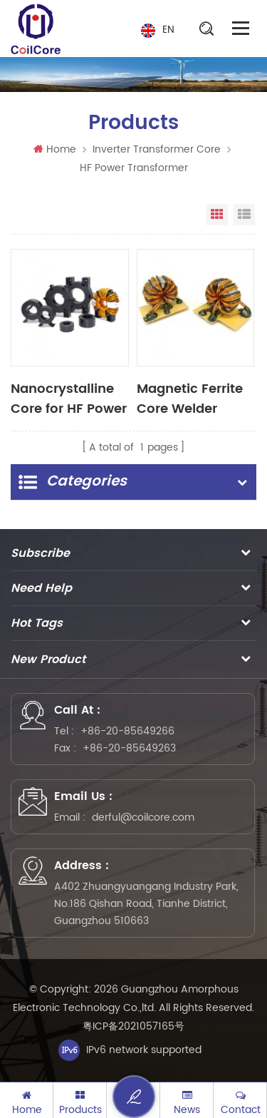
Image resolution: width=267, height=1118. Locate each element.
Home (54, 149)
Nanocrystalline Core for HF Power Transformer (69, 397)
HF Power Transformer (134, 168)
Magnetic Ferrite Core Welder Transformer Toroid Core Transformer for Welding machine (194, 397)
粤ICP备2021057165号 (133, 1026)
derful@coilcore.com (143, 817)
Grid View (217, 214)
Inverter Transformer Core (157, 149)
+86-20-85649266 (127, 731)
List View (244, 214)
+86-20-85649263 (129, 748)
